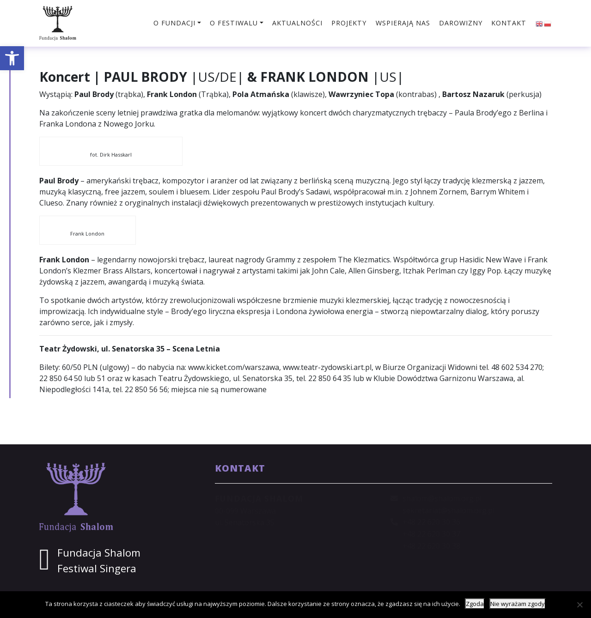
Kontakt (508, 22)
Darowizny (460, 22)
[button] (12, 58)
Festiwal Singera (96, 568)
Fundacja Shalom (98, 552)
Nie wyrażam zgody (517, 604)
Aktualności (297, 22)
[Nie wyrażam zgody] (579, 604)
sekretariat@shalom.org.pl (448, 510)
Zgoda (475, 604)
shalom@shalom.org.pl (441, 498)
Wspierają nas (403, 22)
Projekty (348, 22)
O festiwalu (234, 22)
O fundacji (174, 22)
